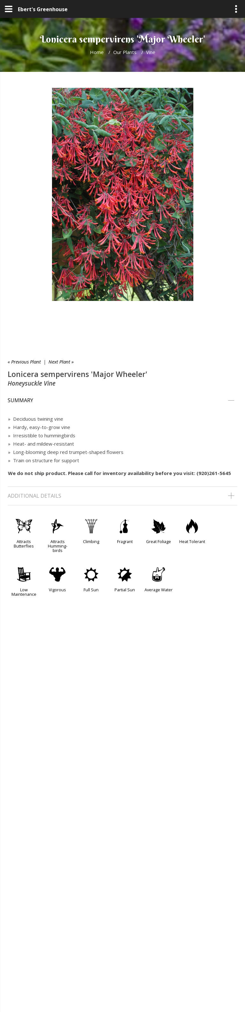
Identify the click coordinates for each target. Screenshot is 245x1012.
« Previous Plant (24, 361)
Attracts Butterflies (24, 544)
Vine (150, 52)
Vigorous (57, 590)
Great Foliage (158, 541)
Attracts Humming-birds (57, 546)
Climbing (91, 541)
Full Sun (91, 590)
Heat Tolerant (192, 541)
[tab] (122, 400)
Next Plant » (61, 361)
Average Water (159, 590)
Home (97, 52)
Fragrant (125, 541)
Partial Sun (125, 590)
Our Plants (125, 52)
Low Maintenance (23, 592)
